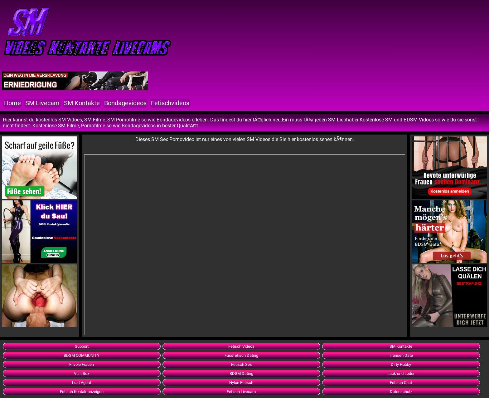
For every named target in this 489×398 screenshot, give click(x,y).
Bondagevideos (125, 103)
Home (12, 103)
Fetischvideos (170, 103)
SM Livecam (42, 103)
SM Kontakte (82, 103)
